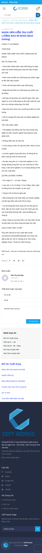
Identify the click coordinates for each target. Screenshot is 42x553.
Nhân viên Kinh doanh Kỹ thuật (13, 369)
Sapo (26, 545)
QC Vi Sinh (6, 393)
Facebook (8, 472)
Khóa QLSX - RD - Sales (12, 346)
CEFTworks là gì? (9, 500)
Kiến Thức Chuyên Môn (11, 353)
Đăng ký (5, 2)
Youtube (8, 489)
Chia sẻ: (5, 261)
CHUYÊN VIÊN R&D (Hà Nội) (13, 398)
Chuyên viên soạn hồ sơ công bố (14, 387)
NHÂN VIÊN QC (8, 375)
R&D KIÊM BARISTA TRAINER (13, 381)
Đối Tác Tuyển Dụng (10, 338)
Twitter (7, 476)
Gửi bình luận (33, 321)
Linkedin (8, 485)
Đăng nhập (13, 2)
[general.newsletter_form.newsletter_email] (21, 529)
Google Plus (9, 481)
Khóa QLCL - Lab (9, 342)
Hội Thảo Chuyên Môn (11, 349)
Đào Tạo (6, 504)
